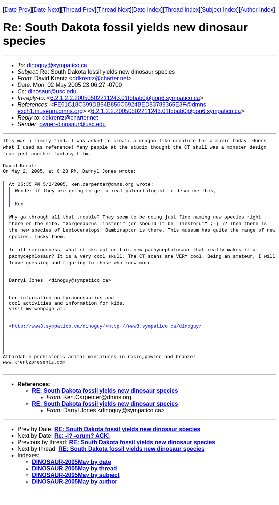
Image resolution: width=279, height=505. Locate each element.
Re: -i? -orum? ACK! (82, 450)
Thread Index (182, 10)
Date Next (46, 10)
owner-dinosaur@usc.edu (72, 124)
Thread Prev (79, 10)
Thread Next (114, 10)
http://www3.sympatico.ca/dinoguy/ (58, 336)
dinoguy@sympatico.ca (57, 65)
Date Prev (17, 10)
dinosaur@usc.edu (52, 91)
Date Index (147, 10)
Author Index (257, 10)
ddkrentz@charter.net (100, 78)
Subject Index (219, 10)
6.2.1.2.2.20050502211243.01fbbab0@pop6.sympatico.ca (125, 98)
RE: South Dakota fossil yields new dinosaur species (105, 405)
